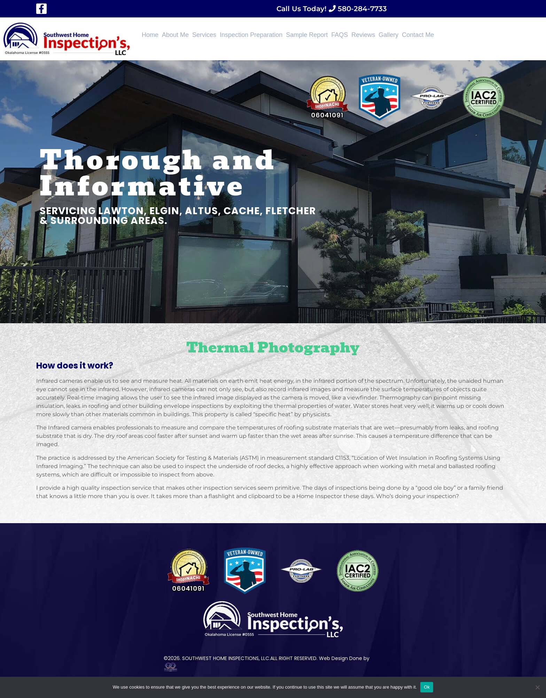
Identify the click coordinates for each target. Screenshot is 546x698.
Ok (427, 687)
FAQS (339, 34)
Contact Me (418, 34)
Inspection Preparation (251, 34)
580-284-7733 (361, 9)
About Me (175, 34)
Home (150, 34)
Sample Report (307, 34)
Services (204, 34)
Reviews (363, 34)
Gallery (388, 34)
